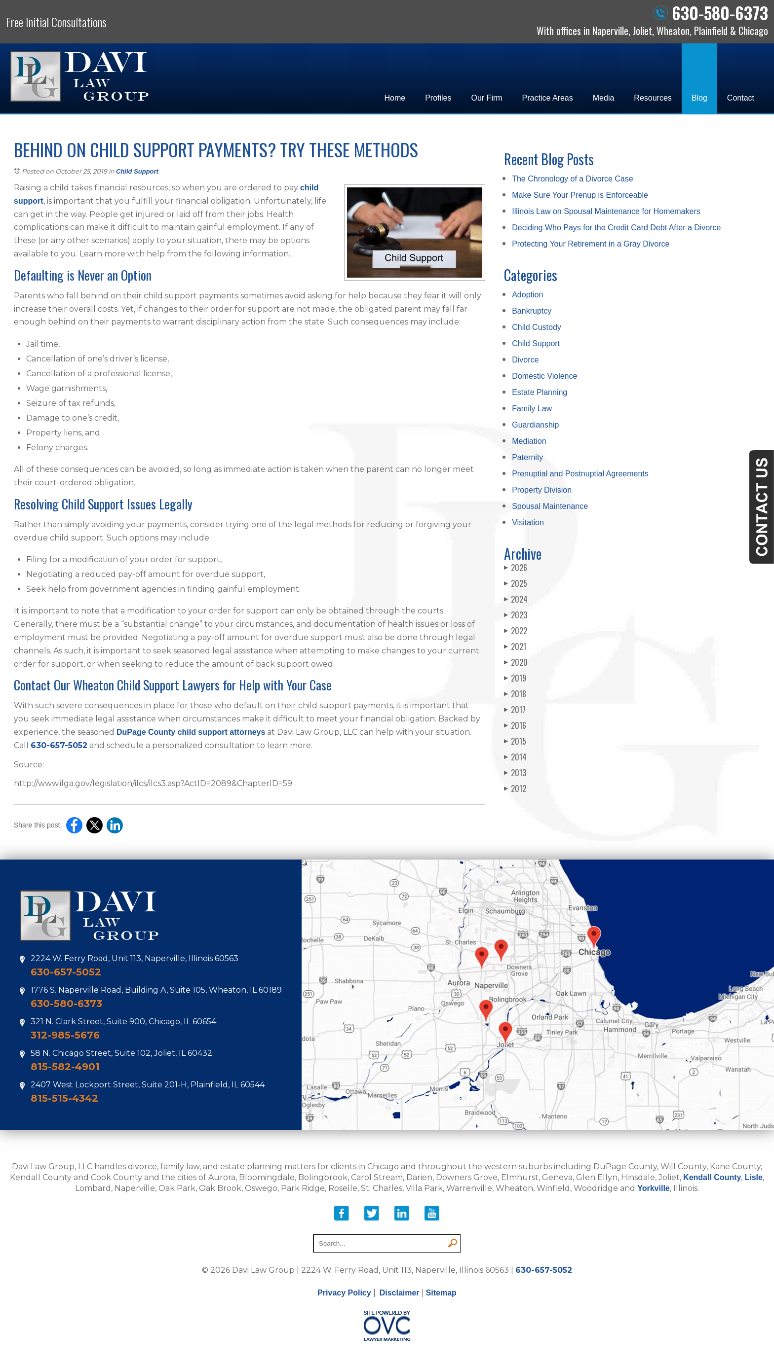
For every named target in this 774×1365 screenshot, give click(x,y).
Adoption (527, 294)
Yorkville (653, 1188)
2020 (516, 662)
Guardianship (535, 425)
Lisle (753, 1177)
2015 (515, 741)
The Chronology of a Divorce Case (572, 179)
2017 (515, 709)
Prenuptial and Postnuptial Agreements (580, 473)
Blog (699, 98)
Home (394, 98)
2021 (515, 646)
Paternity (527, 457)
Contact (740, 98)
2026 (515, 567)
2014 (515, 757)
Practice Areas (547, 98)
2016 (515, 725)
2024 (516, 599)
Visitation (528, 522)
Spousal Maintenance (550, 506)
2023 (515, 615)
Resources (652, 98)
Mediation (529, 441)
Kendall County (712, 1177)
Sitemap (441, 1293)
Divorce (525, 360)
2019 (515, 678)
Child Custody (536, 327)
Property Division (542, 490)
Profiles (438, 98)
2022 (515, 630)
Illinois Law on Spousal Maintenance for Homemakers (606, 211)
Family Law (532, 408)
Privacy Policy (344, 1293)
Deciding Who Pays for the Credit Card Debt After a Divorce (616, 227)
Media (604, 98)
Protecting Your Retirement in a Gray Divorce (590, 244)
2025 (515, 583)
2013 (515, 772)
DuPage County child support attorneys (190, 732)
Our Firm (487, 98)
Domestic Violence (544, 376)
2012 (515, 788)
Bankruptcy (531, 311)
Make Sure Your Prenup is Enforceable (580, 195)
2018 (515, 693)
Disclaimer (400, 1293)
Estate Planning (539, 392)
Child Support (137, 171)
